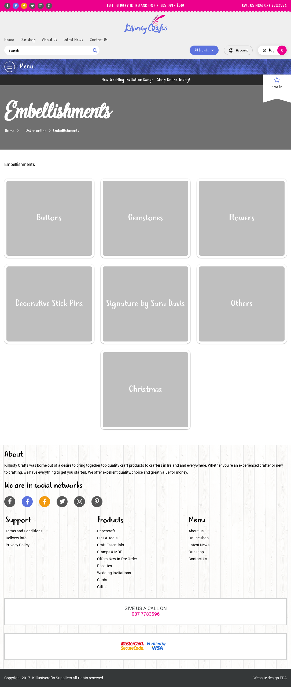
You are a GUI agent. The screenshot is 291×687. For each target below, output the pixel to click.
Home (9, 40)
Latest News (73, 40)
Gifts (101, 586)
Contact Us (99, 40)
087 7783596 (146, 614)
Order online (35, 131)
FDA (283, 677)
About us (196, 530)
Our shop (28, 40)
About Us (49, 40)
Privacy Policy (18, 544)
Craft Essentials (110, 544)
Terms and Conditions (24, 530)
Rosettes (104, 565)
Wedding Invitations (114, 572)
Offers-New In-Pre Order (117, 558)
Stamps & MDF (109, 551)
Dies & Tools (107, 537)
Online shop (199, 537)
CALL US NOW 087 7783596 (264, 6)
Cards (102, 579)
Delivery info (16, 537)
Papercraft (106, 530)
